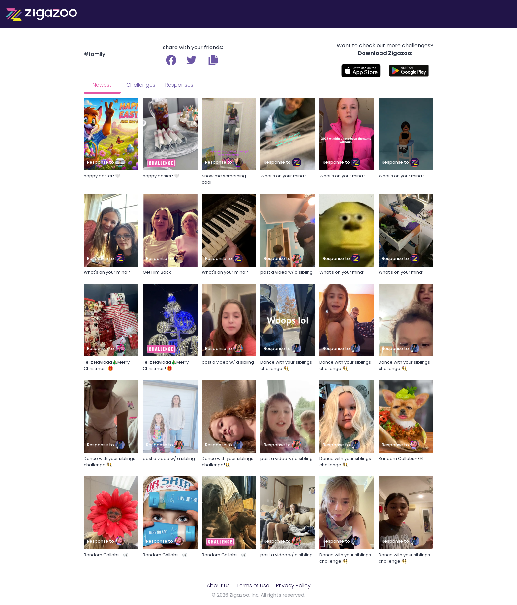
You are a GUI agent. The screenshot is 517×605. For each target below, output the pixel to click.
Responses (179, 85)
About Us (218, 585)
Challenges (140, 85)
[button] (213, 60)
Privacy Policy (293, 585)
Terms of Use (252, 585)
